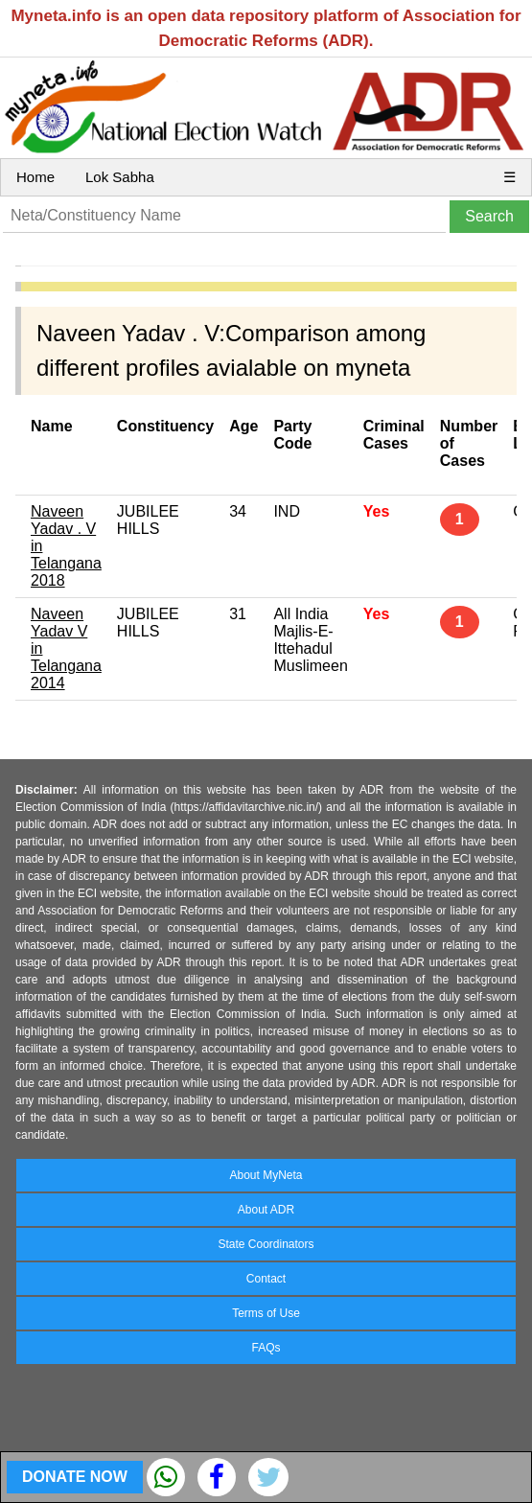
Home (35, 177)
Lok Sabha (119, 177)
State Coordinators (265, 1244)
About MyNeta (265, 1175)
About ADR (266, 1209)
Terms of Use (266, 1313)
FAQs (265, 1347)
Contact (266, 1278)
